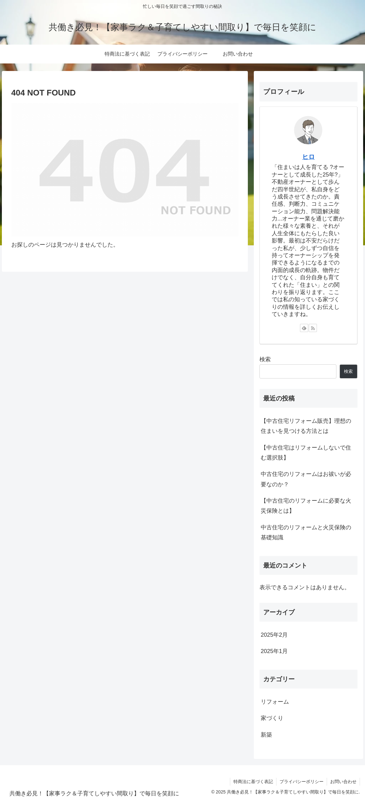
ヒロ (308, 156)
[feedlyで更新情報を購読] (304, 328)
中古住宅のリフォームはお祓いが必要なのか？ (306, 479)
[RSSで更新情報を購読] (313, 328)
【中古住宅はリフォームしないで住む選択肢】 (306, 452)
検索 (265, 359)
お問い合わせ (343, 781)
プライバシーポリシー (302, 781)
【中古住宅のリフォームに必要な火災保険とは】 (306, 506)
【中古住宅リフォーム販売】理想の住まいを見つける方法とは (306, 426)
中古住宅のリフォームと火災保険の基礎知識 (306, 532)
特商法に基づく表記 (253, 781)
